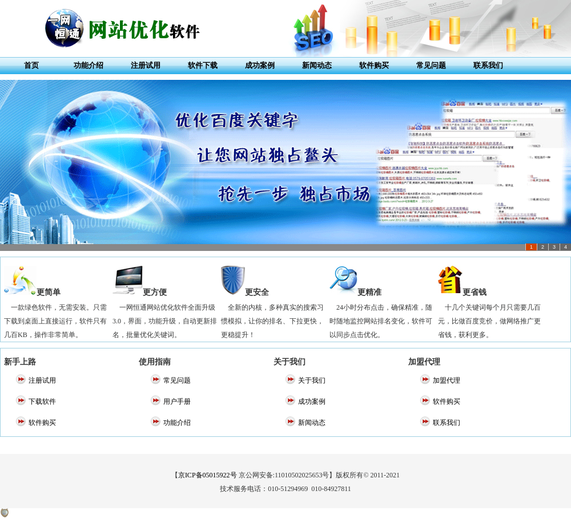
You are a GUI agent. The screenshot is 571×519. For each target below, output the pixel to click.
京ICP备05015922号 (207, 475)
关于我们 (311, 380)
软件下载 (203, 65)
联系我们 (488, 65)
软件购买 (374, 65)
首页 (31, 65)
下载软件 (42, 402)
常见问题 (431, 65)
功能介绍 (88, 65)
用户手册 (177, 402)
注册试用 (145, 65)
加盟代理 (446, 380)
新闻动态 (317, 65)
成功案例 (260, 65)
